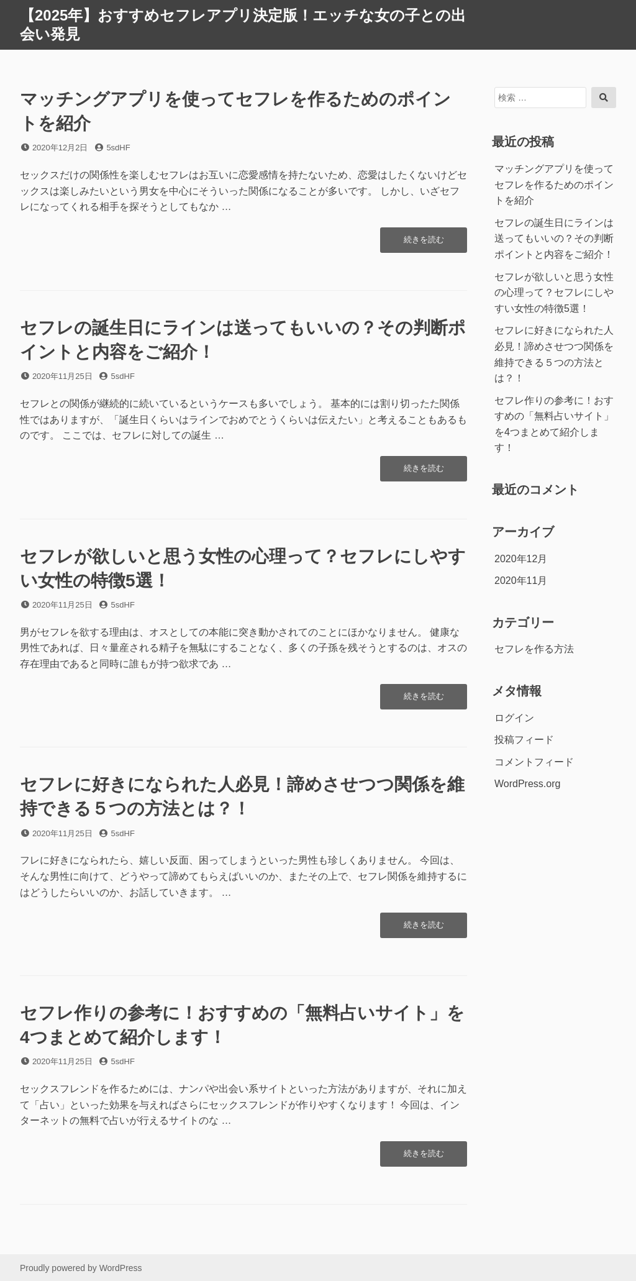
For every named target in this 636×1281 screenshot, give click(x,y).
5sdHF (118, 147)
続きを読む (423, 243)
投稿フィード (524, 739)
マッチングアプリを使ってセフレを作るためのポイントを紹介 (554, 184)
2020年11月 (520, 580)
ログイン (514, 718)
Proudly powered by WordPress (81, 1268)
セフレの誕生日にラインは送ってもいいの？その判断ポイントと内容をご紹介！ (554, 238)
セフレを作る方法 (534, 649)
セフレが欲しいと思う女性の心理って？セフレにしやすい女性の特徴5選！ (554, 292)
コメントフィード (534, 762)
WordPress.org (527, 783)
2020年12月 (520, 559)
